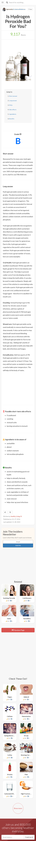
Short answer (13, 96)
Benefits (11, 119)
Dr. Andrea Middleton (19, 9)
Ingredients (12, 114)
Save (30, 9)
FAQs (10, 105)
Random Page (18, 630)
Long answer (13, 100)
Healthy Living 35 (16, 516)
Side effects (12, 109)
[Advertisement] (18, 387)
